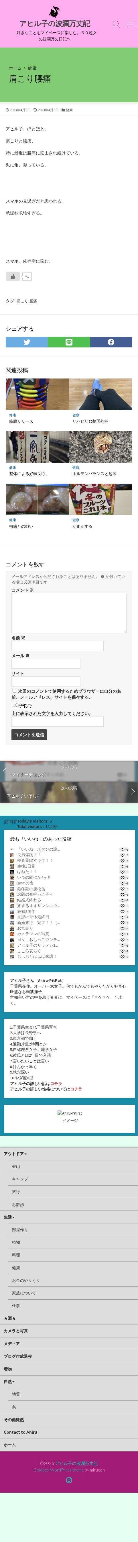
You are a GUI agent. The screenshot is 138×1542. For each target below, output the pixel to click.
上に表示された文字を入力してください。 (52, 713)
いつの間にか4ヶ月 (34, 877)
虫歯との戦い (21, 526)
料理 (16, 1304)
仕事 (16, 1354)
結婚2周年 (26, 911)
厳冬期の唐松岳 (31, 888)
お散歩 (18, 1253)
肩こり (22, 301)
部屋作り (20, 1278)
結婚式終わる (29, 900)
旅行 (16, 1241)
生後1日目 (26, 866)
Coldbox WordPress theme (58, 1519)
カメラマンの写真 (33, 933)
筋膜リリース (21, 421)
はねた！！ (27, 871)
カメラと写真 (16, 1380)
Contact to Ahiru (20, 1481)
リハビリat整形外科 (90, 421)
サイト (17, 673)
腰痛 (33, 301)
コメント (22, 590)
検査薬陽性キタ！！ (35, 860)
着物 (8, 1418)
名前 (18, 638)
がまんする (82, 526)
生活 (8, 1266)
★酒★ (10, 1367)
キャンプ (20, 1228)
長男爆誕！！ (29, 854)
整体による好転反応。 (29, 473)
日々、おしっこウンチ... (38, 939)
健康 (32, 67)
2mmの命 (25, 883)
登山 (16, 1215)
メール (20, 655)
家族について (24, 1342)
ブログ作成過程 (18, 1405)
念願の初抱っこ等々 (35, 894)
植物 (16, 1291)
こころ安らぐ (29, 951)
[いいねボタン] (13, 276)
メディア (12, 1392)
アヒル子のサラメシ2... (37, 945)
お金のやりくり (26, 1329)
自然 (8, 1431)
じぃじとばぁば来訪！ (37, 956)
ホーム (15, 67)
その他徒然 (14, 1468)
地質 (16, 1443)
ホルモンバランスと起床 (94, 473)
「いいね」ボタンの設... (38, 849)
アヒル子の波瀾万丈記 (76, 1512)
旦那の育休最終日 (33, 916)
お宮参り (25, 928)
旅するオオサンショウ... (38, 905)
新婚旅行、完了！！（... (38, 922)
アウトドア (14, 1202)
